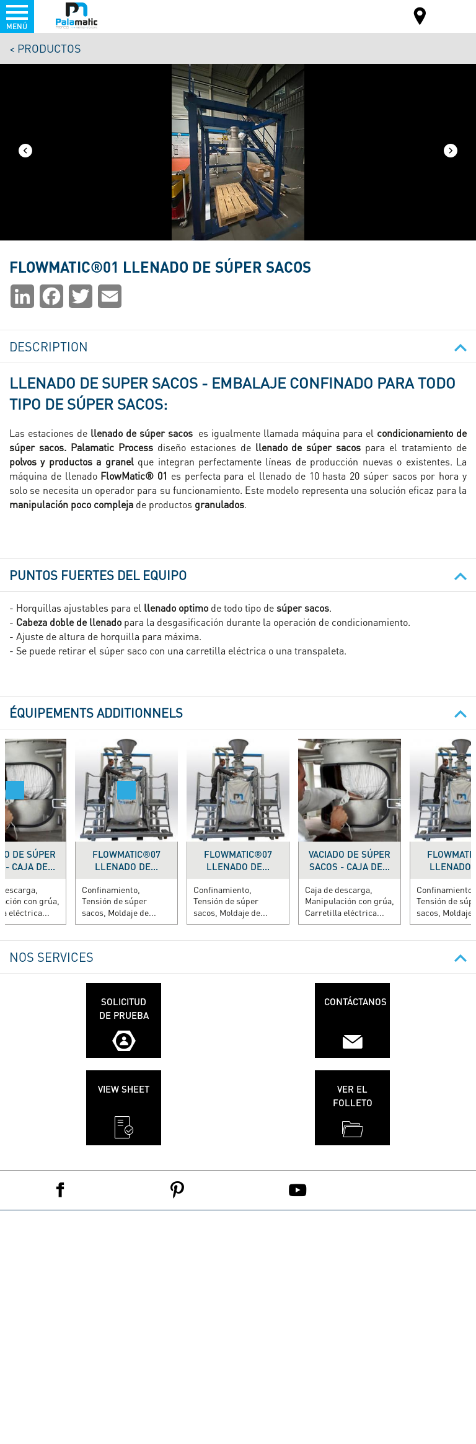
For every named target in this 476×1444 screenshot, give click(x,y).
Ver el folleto (352, 1095)
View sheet (123, 1088)
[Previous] (25, 152)
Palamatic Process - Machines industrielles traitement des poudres (76, 15)
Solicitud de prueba (124, 1008)
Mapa (420, 18)
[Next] (450, 152)
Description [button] (238, 346)
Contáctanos (355, 1001)
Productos (49, 48)
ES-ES (443, 15)
